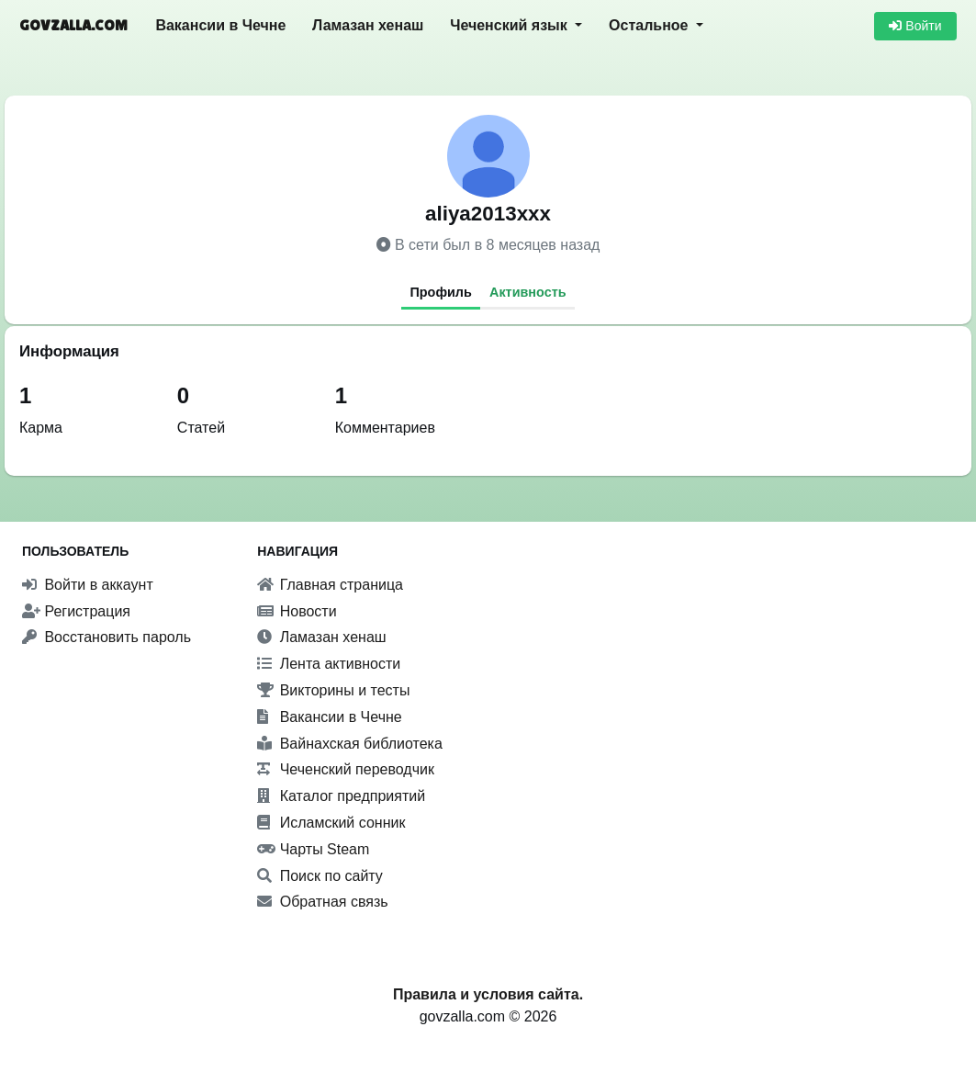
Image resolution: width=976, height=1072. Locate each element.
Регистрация (76, 611)
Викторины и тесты (333, 690)
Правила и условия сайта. (488, 994)
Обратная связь (322, 901)
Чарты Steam (313, 849)
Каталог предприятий (341, 796)
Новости (296, 611)
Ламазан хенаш (367, 25)
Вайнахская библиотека (350, 743)
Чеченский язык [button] (510, 25)
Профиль (440, 292)
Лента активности (328, 663)
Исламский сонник (331, 822)
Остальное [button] (650, 25)
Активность (528, 292)
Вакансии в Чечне (220, 25)
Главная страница (330, 584)
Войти (915, 25)
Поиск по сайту (320, 876)
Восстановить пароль (106, 637)
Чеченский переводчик (345, 769)
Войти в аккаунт (87, 584)
